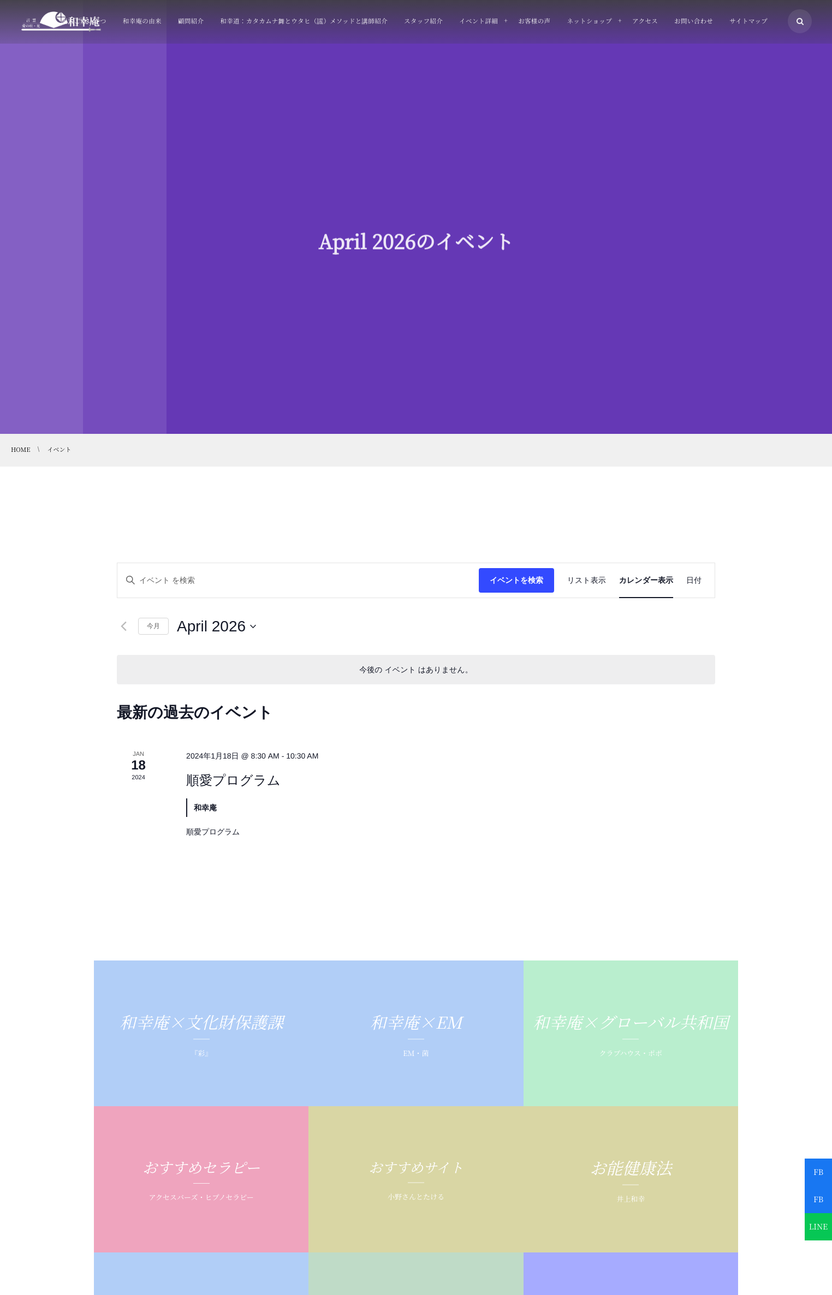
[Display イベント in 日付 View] (694, 580)
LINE (818, 1226)
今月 (153, 626)
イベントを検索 (516, 580)
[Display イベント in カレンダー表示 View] (646, 580)
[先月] (123, 626)
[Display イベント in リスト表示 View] (586, 580)
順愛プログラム (233, 780)
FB (818, 1172)
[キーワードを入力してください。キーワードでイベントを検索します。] (298, 580)
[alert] (416, 670)
